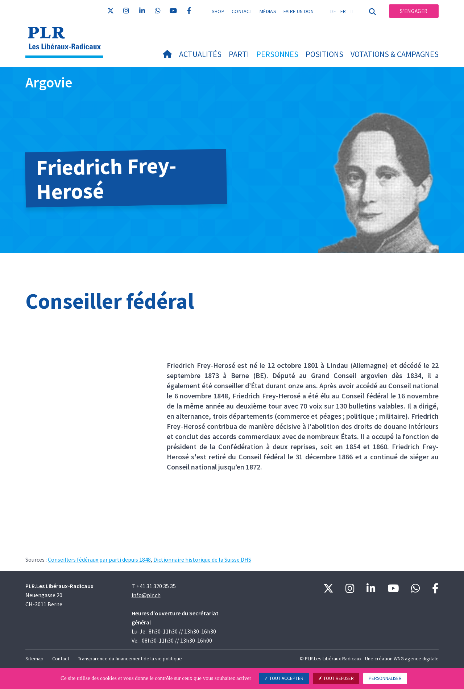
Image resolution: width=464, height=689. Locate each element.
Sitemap (34, 658)
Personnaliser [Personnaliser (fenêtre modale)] (385, 678)
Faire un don (298, 11)
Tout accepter (283, 678)
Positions (324, 54)
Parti (239, 54)
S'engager (414, 11)
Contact (242, 11)
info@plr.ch (146, 595)
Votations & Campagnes (395, 54)
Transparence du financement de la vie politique (130, 658)
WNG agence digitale (416, 658)
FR (343, 11)
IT (353, 11)
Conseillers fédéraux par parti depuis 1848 (99, 559)
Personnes (277, 54)
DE (333, 11)
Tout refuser (336, 678)
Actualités (200, 54)
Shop (218, 11)
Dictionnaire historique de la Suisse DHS (202, 559)
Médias (268, 11)
